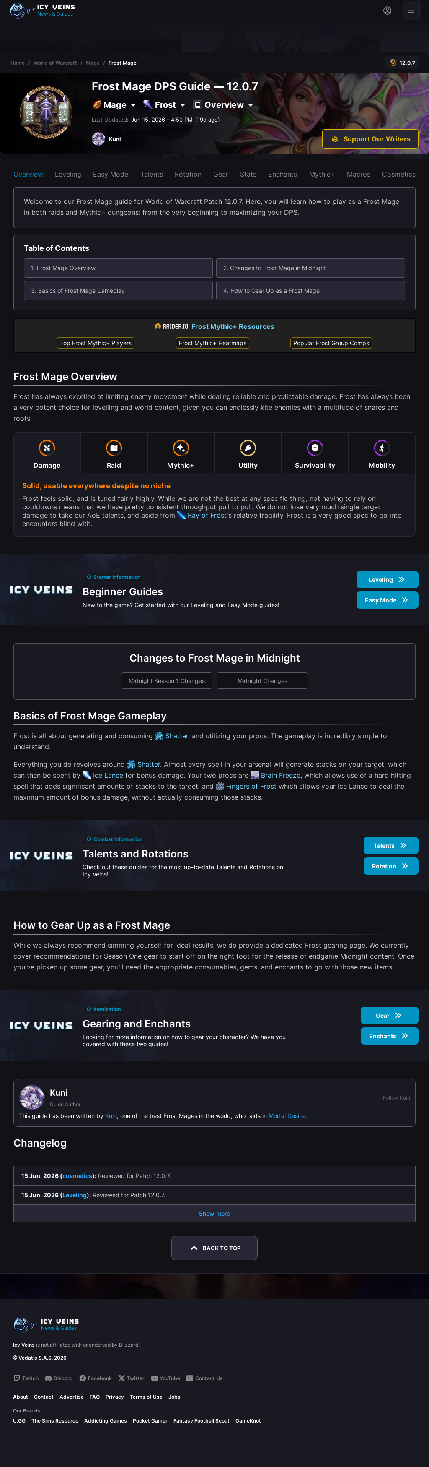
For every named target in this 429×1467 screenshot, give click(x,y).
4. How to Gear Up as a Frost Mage (271, 290)
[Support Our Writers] (370, 139)
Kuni (111, 1115)
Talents (151, 174)
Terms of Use (146, 1397)
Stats (248, 174)
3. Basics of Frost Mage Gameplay (78, 290)
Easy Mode (110, 174)
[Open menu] (411, 10)
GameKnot (248, 1420)
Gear (220, 174)
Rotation (188, 174)
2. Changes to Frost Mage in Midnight (274, 267)
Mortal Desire (287, 1115)
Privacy (115, 1397)
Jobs (174, 1397)
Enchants (282, 174)
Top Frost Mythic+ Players (96, 343)
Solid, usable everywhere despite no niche (96, 486)
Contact (44, 1397)
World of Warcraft (55, 63)
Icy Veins (24, 1345)
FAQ (95, 1397)
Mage (93, 63)
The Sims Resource (54, 1420)
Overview (28, 174)
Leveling (68, 174)
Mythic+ (322, 174)
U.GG (19, 1420)
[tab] (46, 452)
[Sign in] (387, 10)
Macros (358, 174)
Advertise (71, 1397)
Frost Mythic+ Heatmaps (212, 343)
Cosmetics (399, 174)
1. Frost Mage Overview (63, 267)
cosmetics (77, 1175)
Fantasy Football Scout (201, 1420)
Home (17, 63)
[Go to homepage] (46, 10)
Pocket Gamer (150, 1420)
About (20, 1397)
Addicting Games (105, 1420)
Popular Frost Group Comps (331, 343)
